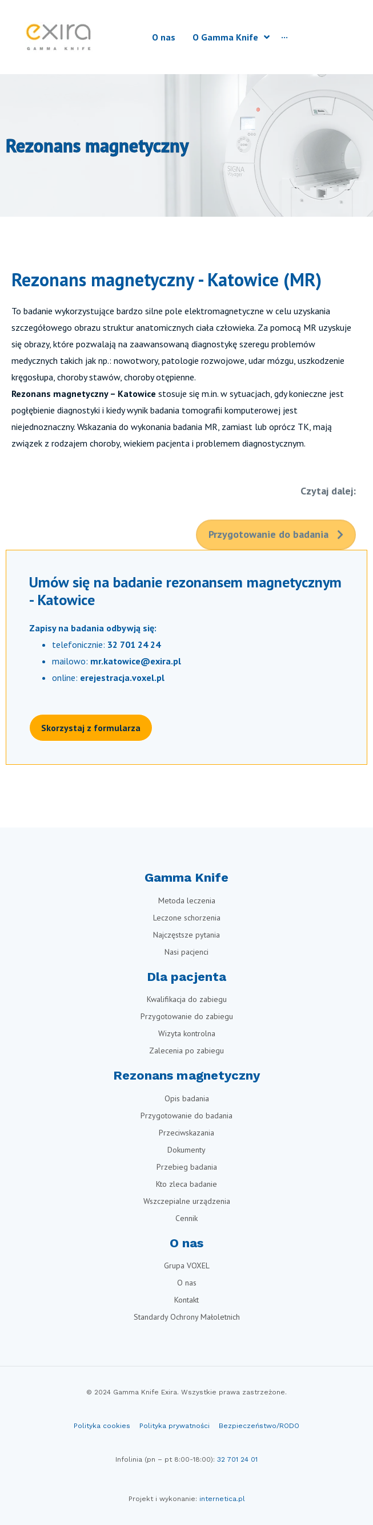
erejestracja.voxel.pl (122, 677)
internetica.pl (222, 1499)
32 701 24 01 (237, 1459)
